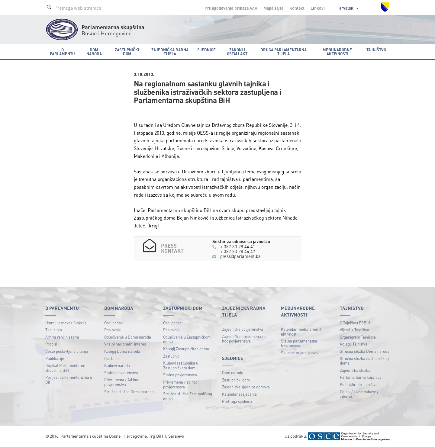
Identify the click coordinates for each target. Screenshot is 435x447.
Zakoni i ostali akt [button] (237, 51)
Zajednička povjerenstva (242, 329)
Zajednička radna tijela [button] (169, 51)
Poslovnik (112, 329)
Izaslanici (112, 358)
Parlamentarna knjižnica (361, 377)
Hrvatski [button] (348, 8)
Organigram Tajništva (358, 336)
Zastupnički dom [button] (127, 51)
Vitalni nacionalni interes (125, 343)
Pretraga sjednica (237, 401)
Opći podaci (114, 322)
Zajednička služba (355, 370)
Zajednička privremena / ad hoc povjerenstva (245, 339)
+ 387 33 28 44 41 (237, 246)
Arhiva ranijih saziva (62, 336)
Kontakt (296, 8)
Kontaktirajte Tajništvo (359, 384)
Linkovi (318, 8)
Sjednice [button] (206, 49)
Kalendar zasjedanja (239, 394)
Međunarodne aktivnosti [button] (337, 51)
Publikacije (54, 358)
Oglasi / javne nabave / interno (359, 394)
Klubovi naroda (117, 365)
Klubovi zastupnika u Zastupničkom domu (180, 365)
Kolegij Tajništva (353, 343)
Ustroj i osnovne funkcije (66, 322)
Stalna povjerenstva (121, 372)
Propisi (51, 343)
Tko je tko (53, 329)
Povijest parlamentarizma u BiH (68, 379)
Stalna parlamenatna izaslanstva (299, 343)
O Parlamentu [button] (62, 51)
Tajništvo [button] (376, 49)
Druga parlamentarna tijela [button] (283, 51)
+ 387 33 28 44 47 (237, 251)
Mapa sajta (273, 8)
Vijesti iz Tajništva (354, 329)
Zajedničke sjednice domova (246, 386)
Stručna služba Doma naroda (129, 391)
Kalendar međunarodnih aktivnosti (301, 331)
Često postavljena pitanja (66, 351)
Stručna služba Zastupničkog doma (187, 396)
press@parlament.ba (240, 256)
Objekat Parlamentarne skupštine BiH (65, 368)
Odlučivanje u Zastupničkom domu (187, 339)
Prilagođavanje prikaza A (231, 8)
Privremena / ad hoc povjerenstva (180, 384)
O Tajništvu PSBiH (355, 322)
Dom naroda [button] (94, 51)
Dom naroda (232, 372)
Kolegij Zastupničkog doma (186, 348)
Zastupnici (171, 356)
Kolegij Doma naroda (122, 351)
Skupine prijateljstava (299, 352)
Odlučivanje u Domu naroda (127, 336)
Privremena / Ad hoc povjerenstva (121, 382)
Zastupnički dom (236, 379)
